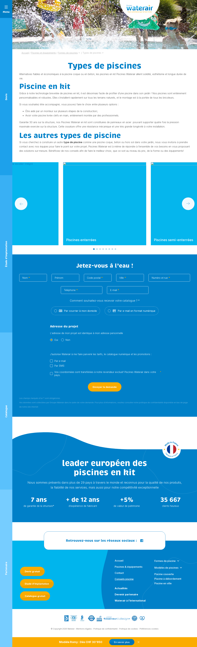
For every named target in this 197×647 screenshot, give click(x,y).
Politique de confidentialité (105, 630)
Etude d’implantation (37, 583)
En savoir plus (122, 642)
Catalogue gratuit (35, 596)
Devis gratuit (32, 571)
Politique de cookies (128, 630)
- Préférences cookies (148, 630)
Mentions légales (84, 630)
